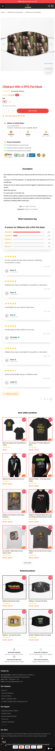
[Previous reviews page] (41, 399)
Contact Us (4, 719)
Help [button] (50, 748)
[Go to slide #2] (33, 78)
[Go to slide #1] (22, 78)
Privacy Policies (6, 696)
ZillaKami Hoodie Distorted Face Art (13, 479)
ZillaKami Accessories (15, 12)
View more (27, 563)
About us (4, 690)
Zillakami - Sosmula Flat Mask (38, 601)
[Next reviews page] (51, 399)
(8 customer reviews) (17, 91)
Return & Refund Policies (9, 716)
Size (3, 98)
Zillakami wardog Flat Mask (10, 601)
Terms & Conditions (7, 693)
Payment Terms (6, 713)
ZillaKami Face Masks (33, 12)
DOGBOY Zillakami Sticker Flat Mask (40, 635)
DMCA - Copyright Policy (8, 699)
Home (3, 12)
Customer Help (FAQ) (7, 722)
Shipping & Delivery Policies (9, 710)
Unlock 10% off (4, 742)
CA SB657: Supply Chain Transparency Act (14, 701)
